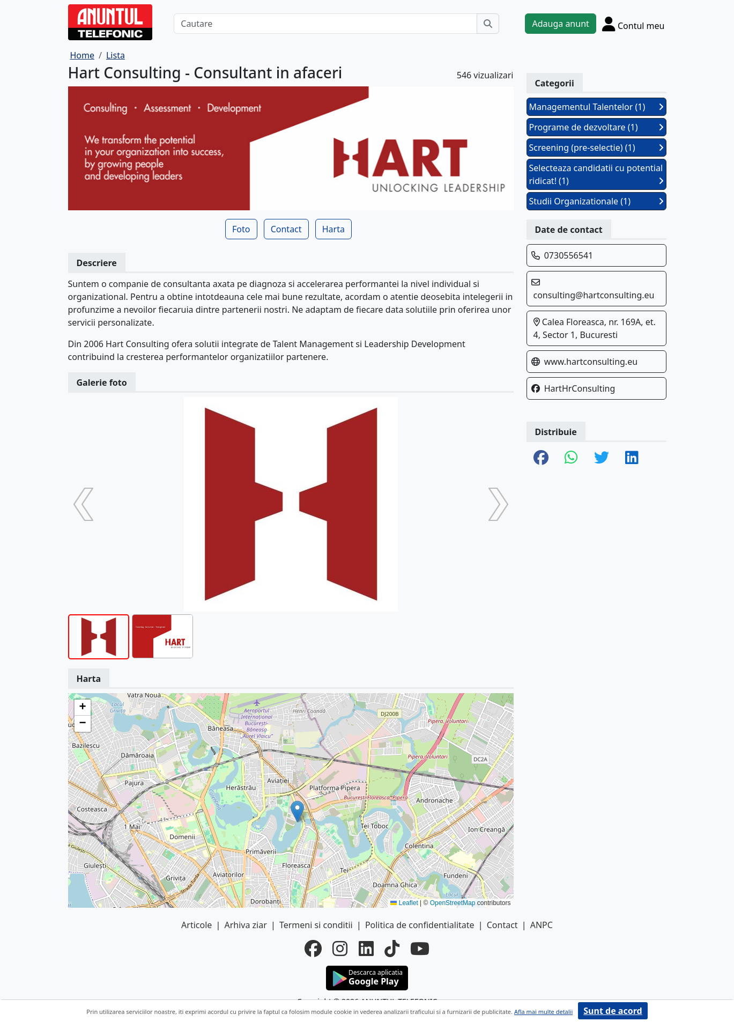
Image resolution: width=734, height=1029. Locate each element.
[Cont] (633, 23)
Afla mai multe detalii (543, 1012)
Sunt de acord (612, 1011)
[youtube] (419, 948)
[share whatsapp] (571, 458)
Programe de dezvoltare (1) (596, 127)
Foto (241, 229)
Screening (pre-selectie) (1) (596, 147)
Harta (333, 229)
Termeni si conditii (316, 925)
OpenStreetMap (453, 903)
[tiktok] (391, 948)
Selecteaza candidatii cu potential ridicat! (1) (596, 174)
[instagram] (339, 948)
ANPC (541, 925)
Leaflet (404, 903)
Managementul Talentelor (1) (596, 107)
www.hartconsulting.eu (590, 361)
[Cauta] (488, 23)
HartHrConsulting (580, 388)
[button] (297, 811)
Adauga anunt (560, 24)
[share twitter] (601, 458)
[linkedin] (366, 948)
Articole (196, 925)
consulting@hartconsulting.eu (594, 295)
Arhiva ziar (245, 925)
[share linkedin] (632, 458)
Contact (286, 229)
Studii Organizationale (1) (596, 201)
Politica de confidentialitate (419, 925)
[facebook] (313, 948)
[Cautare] (325, 23)
